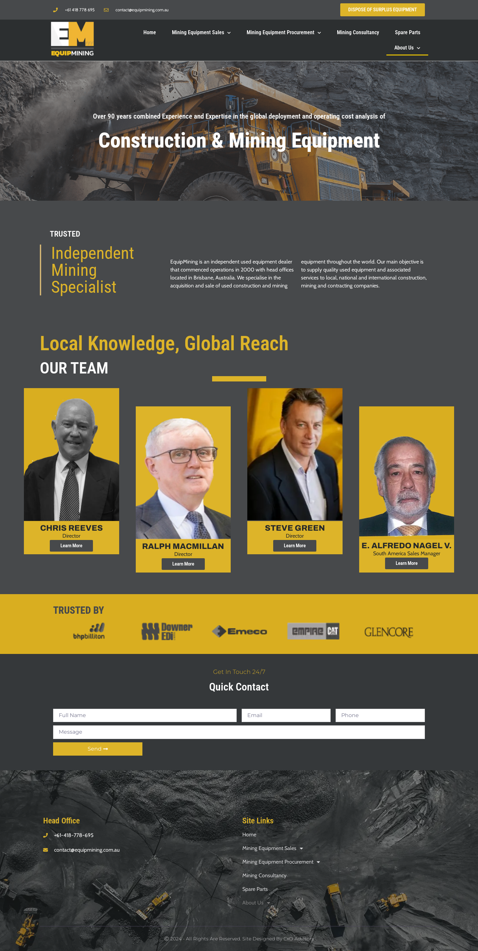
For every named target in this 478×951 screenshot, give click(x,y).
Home (149, 32)
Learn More (71, 546)
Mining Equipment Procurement (284, 32)
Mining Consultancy (358, 32)
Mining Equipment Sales (201, 32)
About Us (407, 47)
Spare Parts (407, 32)
